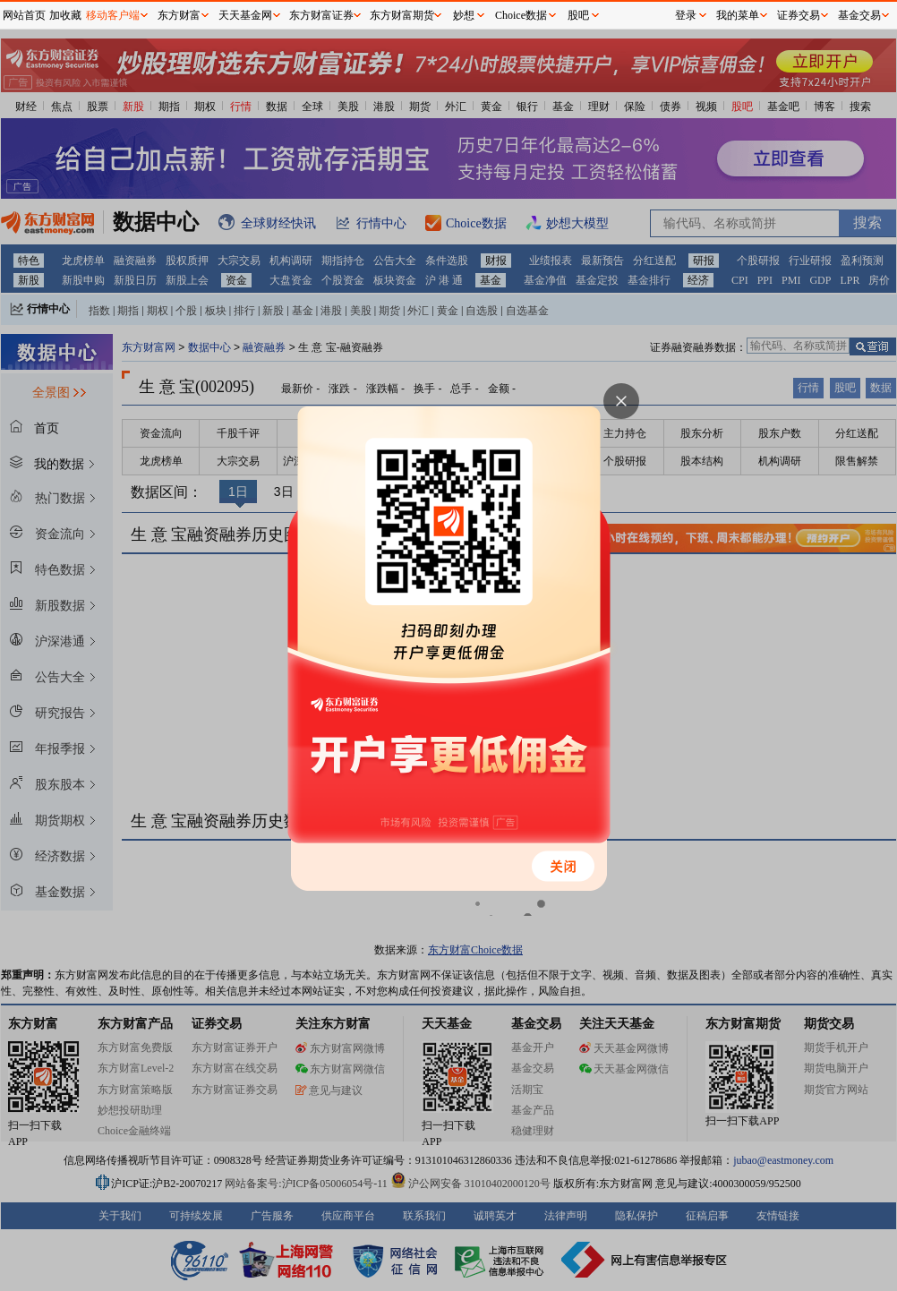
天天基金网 (245, 15)
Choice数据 (521, 15)
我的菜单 (737, 15)
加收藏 (65, 15)
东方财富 (179, 15)
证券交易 (798, 15)
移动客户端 (113, 15)
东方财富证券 (321, 15)
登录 (685, 15)
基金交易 (859, 15)
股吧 (578, 15)
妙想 (463, 15)
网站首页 (24, 15)
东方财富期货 (402, 15)
